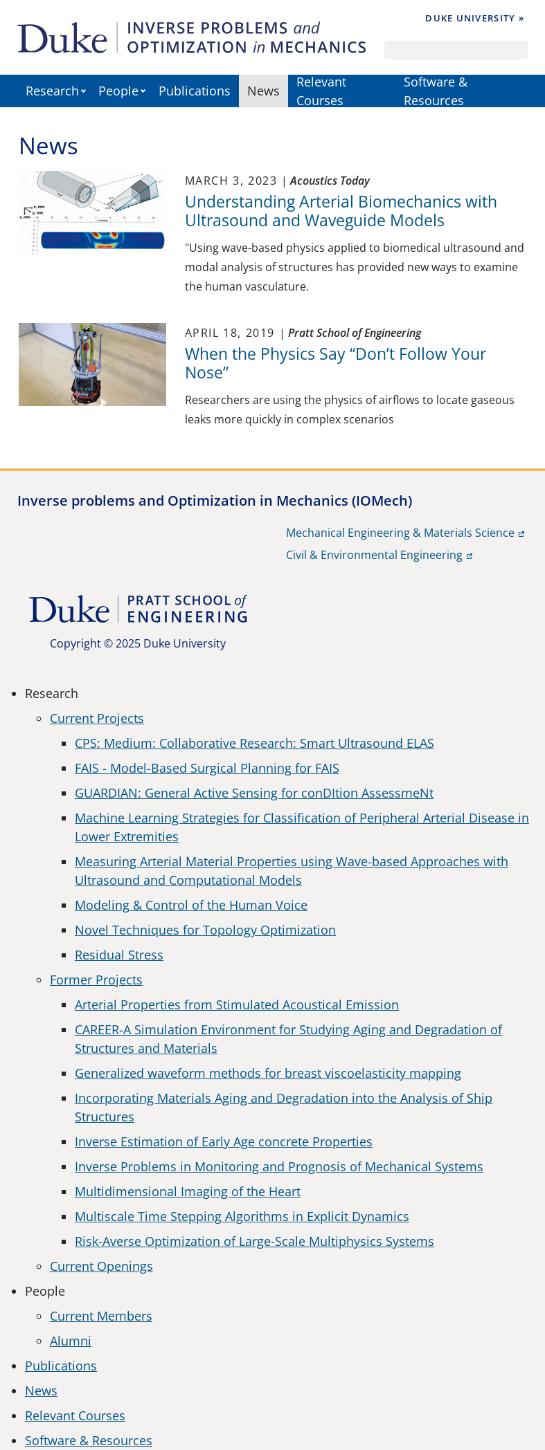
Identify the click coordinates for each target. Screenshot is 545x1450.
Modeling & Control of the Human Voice (191, 905)
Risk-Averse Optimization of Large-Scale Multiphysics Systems (254, 1241)
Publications (195, 90)
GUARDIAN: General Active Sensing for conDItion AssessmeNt (254, 792)
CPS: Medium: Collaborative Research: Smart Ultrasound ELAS (254, 743)
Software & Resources (435, 91)
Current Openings (101, 1266)
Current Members (101, 1315)
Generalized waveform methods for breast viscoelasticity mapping (268, 1073)
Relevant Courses (321, 91)
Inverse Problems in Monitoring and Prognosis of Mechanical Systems (279, 1166)
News (263, 90)
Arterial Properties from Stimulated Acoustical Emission (237, 1004)
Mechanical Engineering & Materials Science (400, 532)
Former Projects (96, 979)
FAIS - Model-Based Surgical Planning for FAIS (207, 768)
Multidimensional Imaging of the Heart (188, 1191)
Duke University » (474, 18)
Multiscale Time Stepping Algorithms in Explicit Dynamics (242, 1216)
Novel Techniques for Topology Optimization (205, 929)
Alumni (70, 1340)
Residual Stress (119, 954)
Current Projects (97, 718)
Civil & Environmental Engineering (374, 554)
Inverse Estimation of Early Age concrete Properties (224, 1141)
